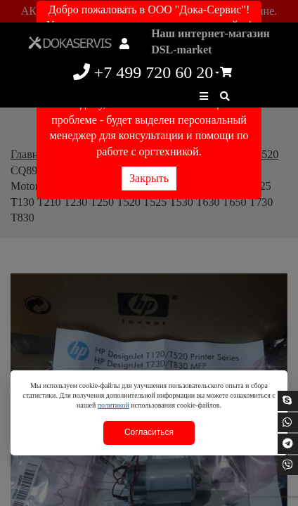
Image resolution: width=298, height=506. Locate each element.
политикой (113, 405)
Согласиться (149, 432)
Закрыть (149, 178)
